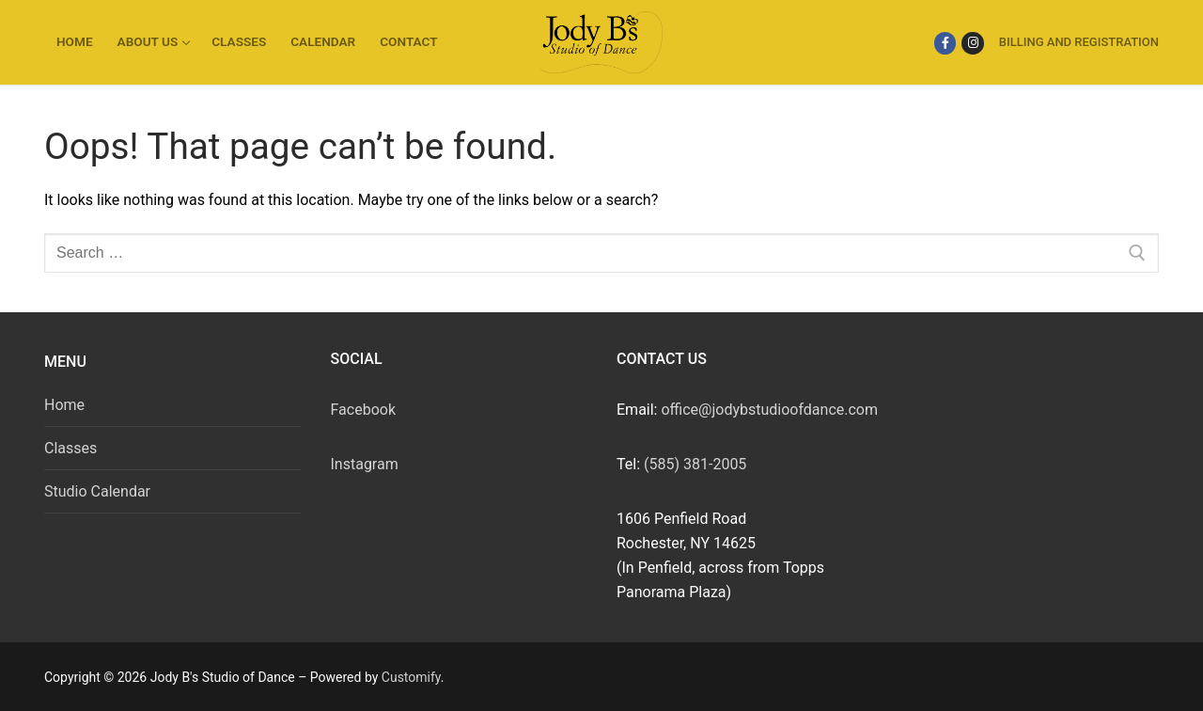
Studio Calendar (97, 491)
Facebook (363, 410)
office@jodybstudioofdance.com (769, 410)
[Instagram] (972, 43)
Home (64, 405)
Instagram (364, 464)
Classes (70, 448)
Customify (411, 677)
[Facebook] (945, 43)
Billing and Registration (1079, 42)
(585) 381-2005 (695, 464)
